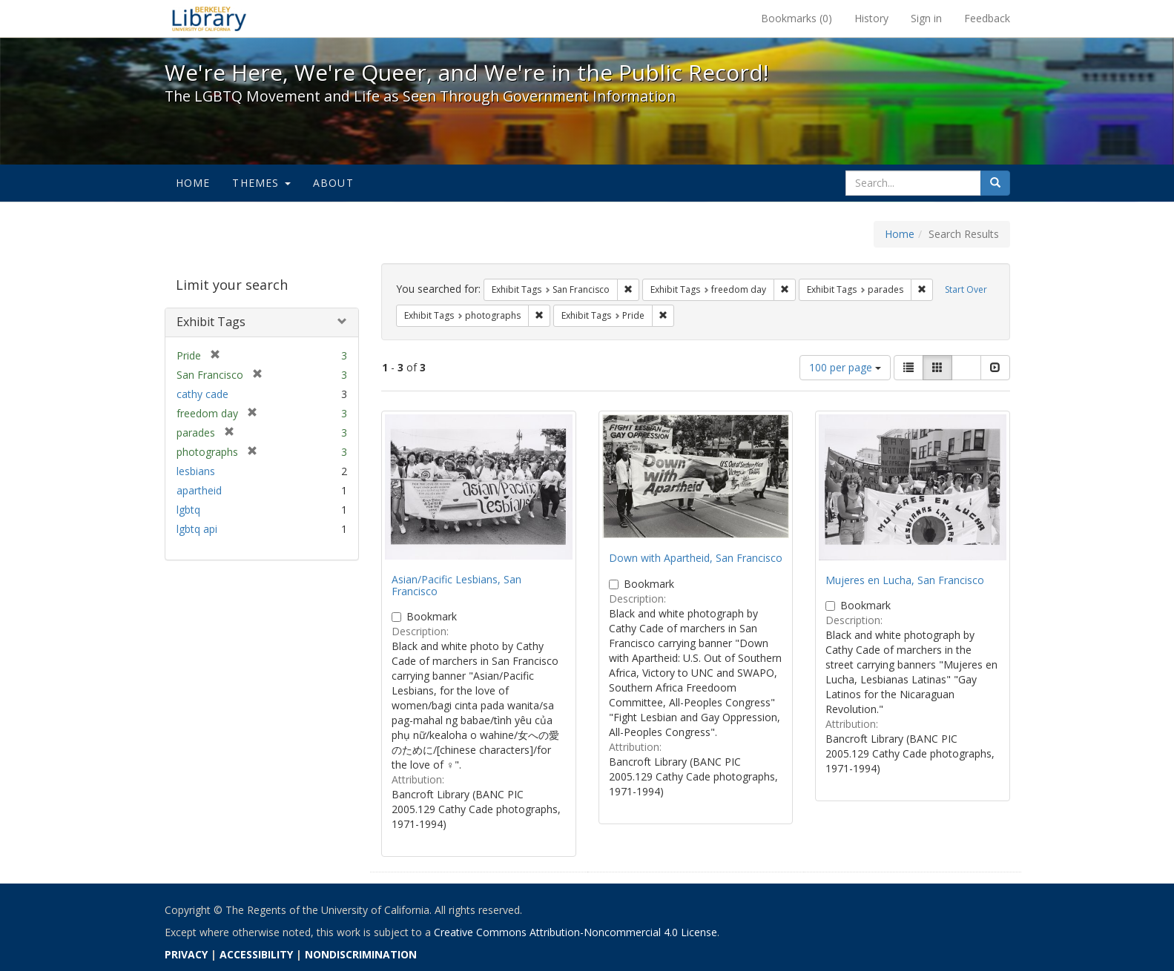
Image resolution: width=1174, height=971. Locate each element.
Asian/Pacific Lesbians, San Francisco (456, 584)
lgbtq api (197, 529)
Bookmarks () (796, 18)
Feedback (987, 18)
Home (193, 183)
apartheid (199, 490)
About (333, 183)
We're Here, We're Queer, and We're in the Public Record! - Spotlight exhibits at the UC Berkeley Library (209, 18)
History (871, 18)
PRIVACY (186, 954)
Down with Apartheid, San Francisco (695, 558)
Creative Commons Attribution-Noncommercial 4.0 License (575, 932)
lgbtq (188, 510)
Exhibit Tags (211, 322)
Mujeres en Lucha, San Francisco (904, 580)
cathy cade (202, 394)
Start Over (966, 289)
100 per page (845, 367)
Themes (261, 183)
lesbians (196, 471)
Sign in (926, 18)
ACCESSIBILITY (256, 954)
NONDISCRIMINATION (361, 954)
